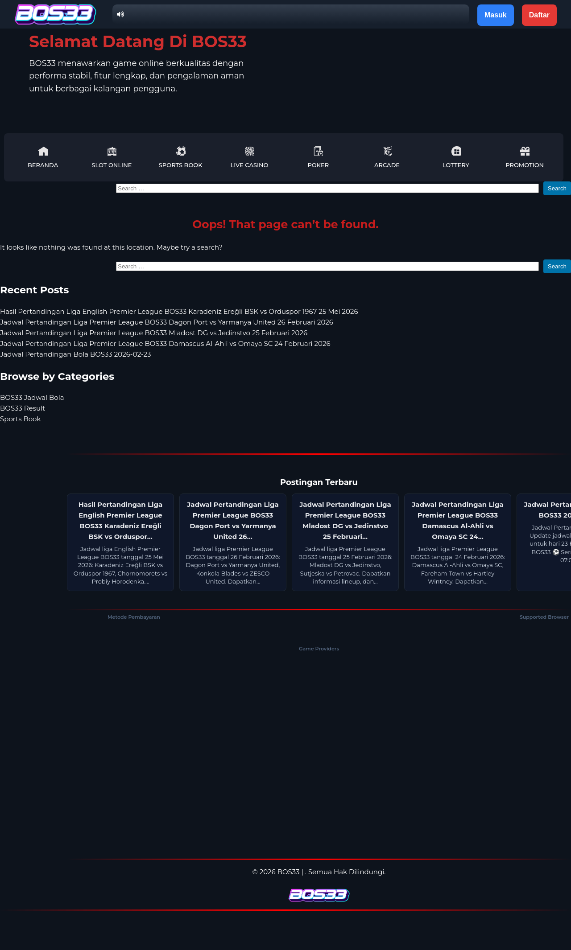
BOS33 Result (22, 408)
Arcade (387, 157)
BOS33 (288, 872)
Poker (318, 157)
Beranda (43, 157)
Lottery (456, 157)
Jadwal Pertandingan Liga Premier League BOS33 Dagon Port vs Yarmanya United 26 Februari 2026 (166, 322)
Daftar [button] (539, 15)
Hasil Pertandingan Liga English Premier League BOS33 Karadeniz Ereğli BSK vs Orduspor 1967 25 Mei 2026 (179, 311)
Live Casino (250, 157)
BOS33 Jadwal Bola (32, 397)
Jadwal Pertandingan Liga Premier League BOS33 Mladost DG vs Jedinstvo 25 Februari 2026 (153, 333)
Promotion (524, 157)
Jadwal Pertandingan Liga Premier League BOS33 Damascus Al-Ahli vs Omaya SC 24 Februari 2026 (165, 343)
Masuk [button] (495, 15)
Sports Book (181, 157)
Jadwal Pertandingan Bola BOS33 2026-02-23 (75, 354)
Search (557, 188)
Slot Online (111, 157)
